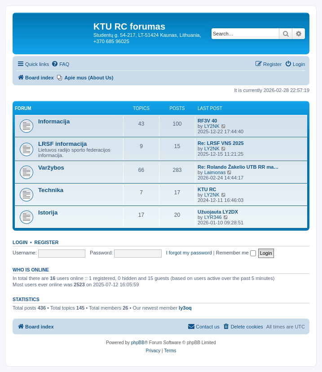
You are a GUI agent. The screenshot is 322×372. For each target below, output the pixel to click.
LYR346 (213, 217)
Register (47, 242)
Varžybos (51, 167)
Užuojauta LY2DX (218, 211)
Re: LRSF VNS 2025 (221, 143)
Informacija (54, 121)
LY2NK (212, 126)
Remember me (236, 252)
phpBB (138, 342)
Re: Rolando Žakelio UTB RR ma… (238, 167)
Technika (50, 190)
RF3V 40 (207, 120)
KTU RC (207, 189)
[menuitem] (60, 64)
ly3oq (185, 308)
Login (20, 242)
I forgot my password (189, 252)
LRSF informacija (62, 143)
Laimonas (215, 172)
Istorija (47, 212)
